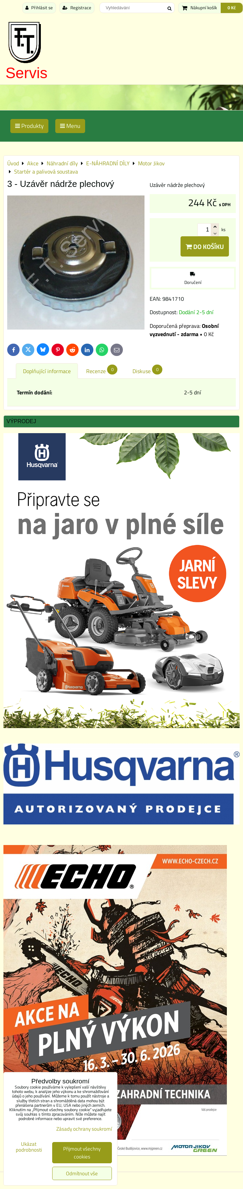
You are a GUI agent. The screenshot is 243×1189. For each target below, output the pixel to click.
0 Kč (232, 7)
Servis (26, 72)
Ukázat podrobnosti (29, 1147)
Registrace (76, 7)
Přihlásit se (39, 7)
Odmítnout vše (82, 1173)
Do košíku (205, 246)
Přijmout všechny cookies (82, 1153)
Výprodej (21, 421)
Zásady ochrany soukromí (84, 1129)
